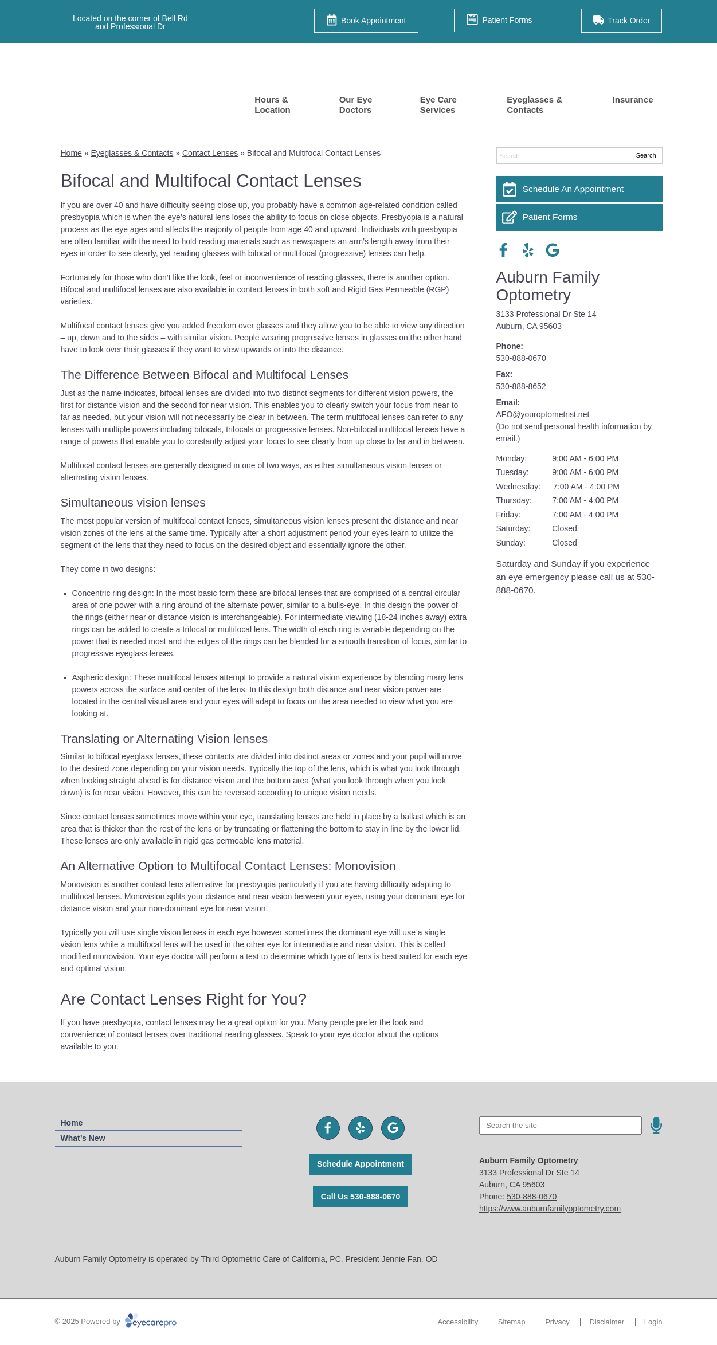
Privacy (557, 1321)
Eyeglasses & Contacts (534, 105)
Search (646, 155)
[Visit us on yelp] (528, 250)
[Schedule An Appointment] (579, 189)
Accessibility (457, 1321)
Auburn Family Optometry (548, 286)
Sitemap (512, 1321)
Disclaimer (606, 1321)
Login (653, 1321)
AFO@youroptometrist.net (543, 414)
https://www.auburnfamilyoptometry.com (550, 1208)
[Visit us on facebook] (503, 250)
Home (71, 153)
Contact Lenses (210, 153)
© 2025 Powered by (116, 1321)
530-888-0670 (521, 358)
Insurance (633, 99)
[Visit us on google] (553, 250)
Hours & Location (272, 105)
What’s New (83, 1138)
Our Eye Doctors (356, 105)
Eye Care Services (438, 105)
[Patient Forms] (579, 217)
